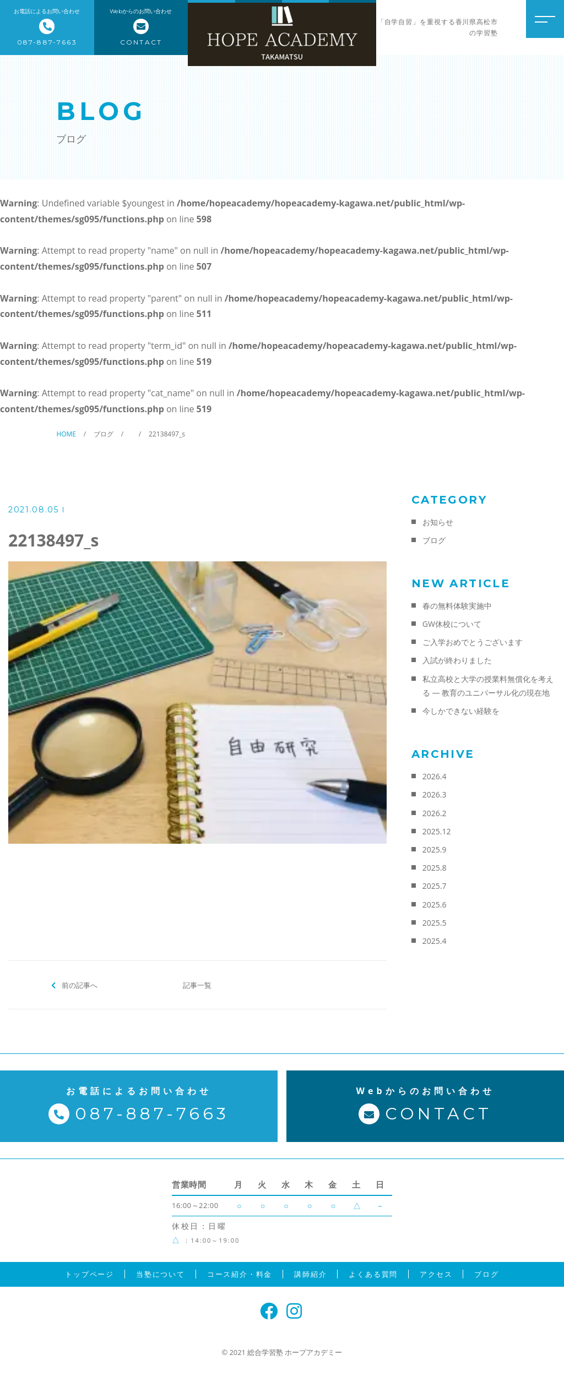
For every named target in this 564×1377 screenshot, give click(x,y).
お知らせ (437, 522)
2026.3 (434, 794)
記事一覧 (197, 984)
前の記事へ (79, 984)
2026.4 (434, 776)
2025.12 (436, 831)
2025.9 (434, 849)
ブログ (434, 540)
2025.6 (434, 904)
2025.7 (434, 886)
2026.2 (434, 813)
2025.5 (434, 922)
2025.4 (434, 941)
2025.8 (434, 867)
